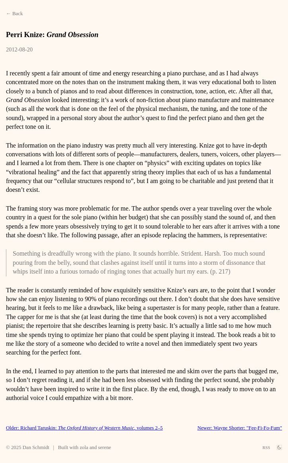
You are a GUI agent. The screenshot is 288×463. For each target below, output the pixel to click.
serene (104, 447)
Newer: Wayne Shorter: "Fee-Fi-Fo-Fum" (239, 428)
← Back (14, 13)
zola (84, 447)
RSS (266, 447)
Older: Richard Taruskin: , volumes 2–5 (84, 428)
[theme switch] (279, 447)
